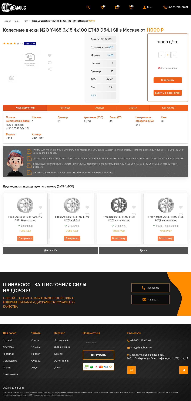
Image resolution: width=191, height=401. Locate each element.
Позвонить (153, 288)
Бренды (58, 354)
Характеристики (25, 108)
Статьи (133, 108)
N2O (111, 47)
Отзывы (99, 108)
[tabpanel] (30, 59)
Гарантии (8, 354)
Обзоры (36, 361)
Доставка (8, 347)
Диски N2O (50, 250)
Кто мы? (7, 340)
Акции (34, 367)
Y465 (111, 55)
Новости (36, 354)
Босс (150, 7)
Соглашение (10, 361)
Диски (143, 250)
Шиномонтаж (10, 374)
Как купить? (168, 108)
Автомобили (61, 361)
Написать (153, 300)
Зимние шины (62, 347)
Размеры (65, 108)
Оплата (7, 367)
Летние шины (61, 340)
